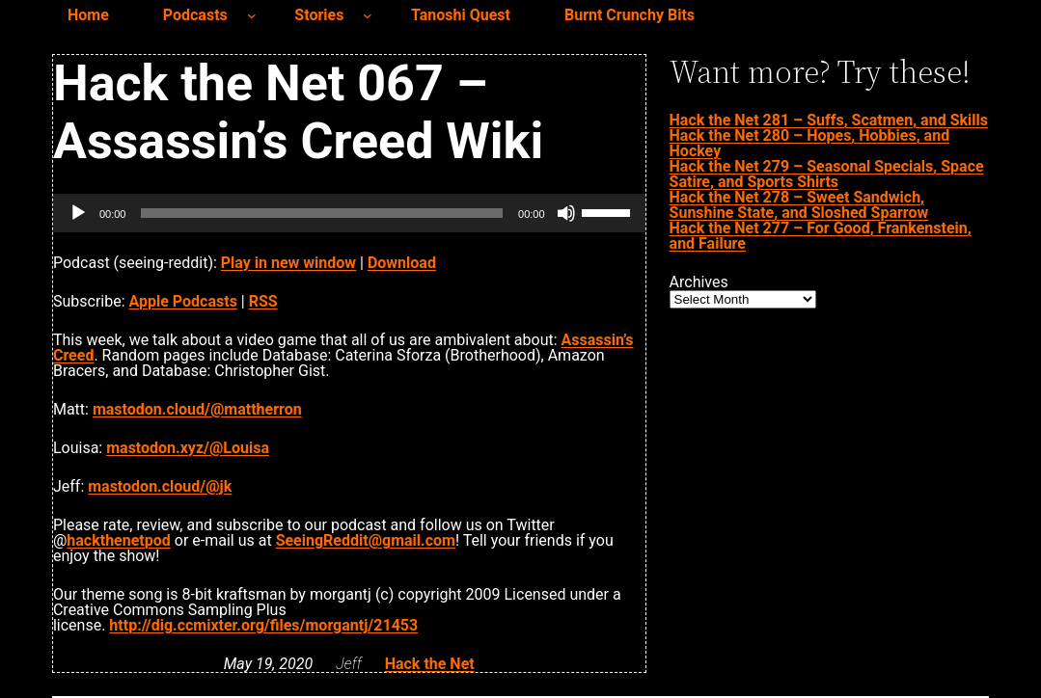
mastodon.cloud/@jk (160, 486)
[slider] (322, 213)
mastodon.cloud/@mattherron (197, 409)
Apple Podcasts (183, 301)
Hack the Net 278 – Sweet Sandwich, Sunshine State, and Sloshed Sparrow (799, 205)
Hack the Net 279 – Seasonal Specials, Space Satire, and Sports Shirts (827, 174)
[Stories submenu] (367, 15)
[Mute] (566, 213)
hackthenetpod (118, 540)
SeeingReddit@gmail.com (365, 540)
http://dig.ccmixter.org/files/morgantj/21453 (263, 625)
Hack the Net (430, 664)
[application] (349, 213)
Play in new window (288, 263)
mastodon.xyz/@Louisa (187, 448)
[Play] (78, 213)
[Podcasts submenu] (252, 15)
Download (402, 263)
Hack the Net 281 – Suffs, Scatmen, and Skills (829, 120)
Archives (699, 282)
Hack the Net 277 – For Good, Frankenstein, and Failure (821, 236)
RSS (263, 301)
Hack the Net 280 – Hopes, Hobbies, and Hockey (810, 143)
